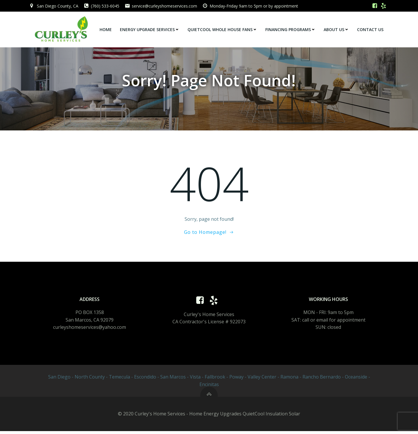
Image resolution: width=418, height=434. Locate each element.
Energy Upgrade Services (150, 29)
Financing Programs (291, 29)
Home (106, 29)
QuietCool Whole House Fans (222, 29)
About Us (336, 29)
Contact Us (370, 29)
